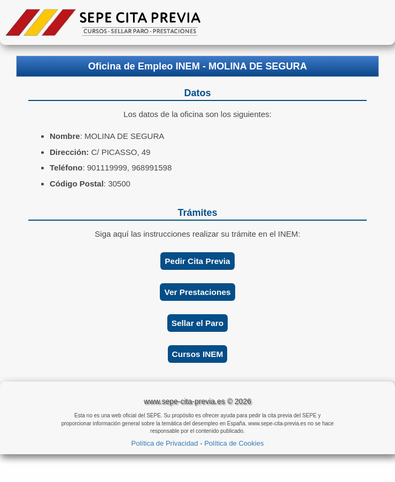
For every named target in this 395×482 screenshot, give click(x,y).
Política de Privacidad (164, 443)
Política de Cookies (234, 443)
